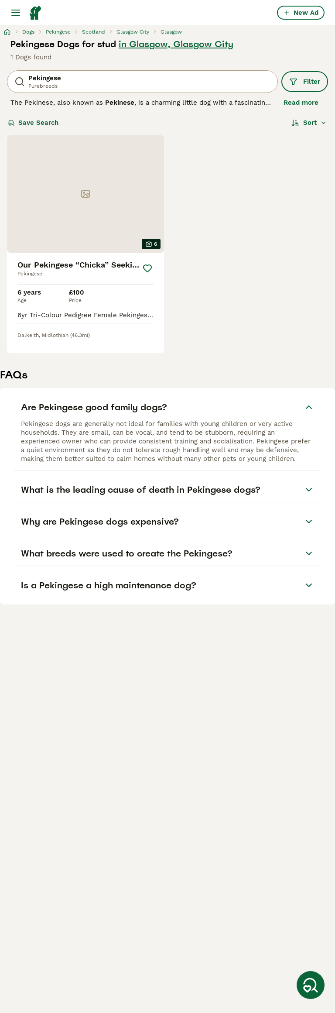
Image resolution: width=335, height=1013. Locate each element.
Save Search (33, 123)
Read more (301, 102)
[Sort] (309, 122)
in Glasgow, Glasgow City (176, 44)
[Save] (147, 268)
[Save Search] (311, 985)
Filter (304, 81)
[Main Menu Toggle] (15, 12)
